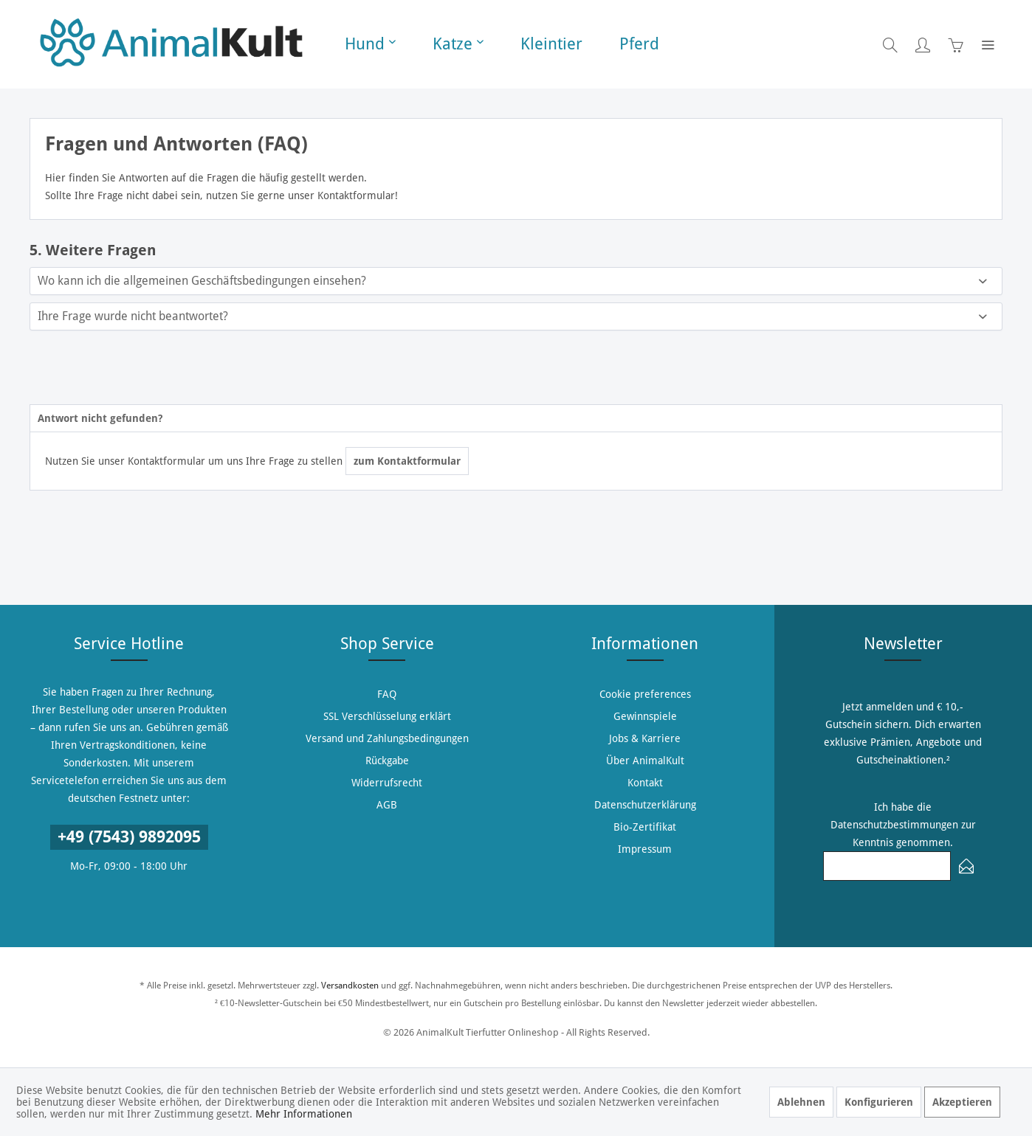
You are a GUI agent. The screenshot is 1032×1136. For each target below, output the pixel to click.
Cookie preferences (645, 694)
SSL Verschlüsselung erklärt (387, 716)
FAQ (386, 694)
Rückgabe (387, 760)
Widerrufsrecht (386, 783)
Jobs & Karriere (645, 738)
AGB (386, 805)
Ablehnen (801, 1102)
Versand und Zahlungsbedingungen (387, 738)
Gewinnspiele (645, 716)
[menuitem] (370, 44)
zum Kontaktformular (407, 461)
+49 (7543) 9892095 (129, 837)
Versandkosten (350, 985)
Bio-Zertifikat (644, 827)
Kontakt (645, 783)
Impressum (645, 849)
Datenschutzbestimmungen (894, 825)
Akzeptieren (962, 1102)
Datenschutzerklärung (645, 805)
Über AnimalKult (645, 760)
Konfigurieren (878, 1102)
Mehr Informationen (303, 1114)
